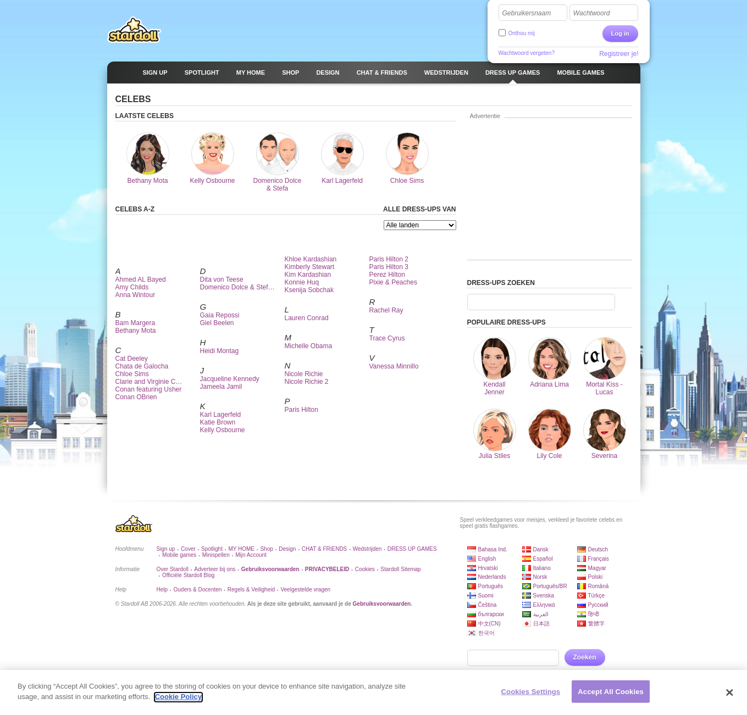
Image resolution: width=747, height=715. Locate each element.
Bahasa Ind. (492, 549)
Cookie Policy (178, 701)
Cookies (365, 569)
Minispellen (216, 555)
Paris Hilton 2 (388, 259)
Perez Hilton (387, 274)
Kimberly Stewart (310, 267)
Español (543, 559)
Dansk (541, 549)
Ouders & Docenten (198, 589)
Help (162, 589)
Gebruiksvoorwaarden (382, 604)
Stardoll (134, 29)
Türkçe (596, 596)
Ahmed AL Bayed (140, 279)
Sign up (166, 549)
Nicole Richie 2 (307, 382)
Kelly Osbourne (222, 430)
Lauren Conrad (307, 318)
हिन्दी (593, 614)
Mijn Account (251, 555)
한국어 (486, 633)
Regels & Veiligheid (251, 589)
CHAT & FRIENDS (324, 549)
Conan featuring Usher (148, 389)
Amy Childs (132, 287)
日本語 (541, 624)
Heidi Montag (219, 351)
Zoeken (584, 657)
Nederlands (492, 577)
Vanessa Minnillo (394, 366)
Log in (620, 33)
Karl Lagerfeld (220, 414)
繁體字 (596, 624)
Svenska (543, 596)
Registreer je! (618, 54)
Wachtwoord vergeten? (527, 53)
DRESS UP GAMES (412, 549)
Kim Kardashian (308, 274)
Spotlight (212, 549)
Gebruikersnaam (526, 13)
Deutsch (598, 549)
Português (490, 586)
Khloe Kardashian (311, 259)
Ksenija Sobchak (309, 290)
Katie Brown (218, 422)
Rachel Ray (386, 310)
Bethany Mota (135, 330)
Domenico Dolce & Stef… (237, 287)
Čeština (487, 605)
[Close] (730, 697)
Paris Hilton (301, 410)
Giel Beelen (217, 323)
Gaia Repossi (220, 315)
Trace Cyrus (387, 338)
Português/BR (550, 586)
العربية (541, 614)
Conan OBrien (136, 397)
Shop (266, 549)
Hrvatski (488, 568)
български (491, 614)
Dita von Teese (222, 279)
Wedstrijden (367, 549)
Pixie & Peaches (393, 282)
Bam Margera (135, 323)
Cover (188, 549)
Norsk (540, 577)
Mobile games (179, 555)
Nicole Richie (304, 374)
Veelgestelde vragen (305, 589)
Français (598, 559)
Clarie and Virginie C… (148, 382)
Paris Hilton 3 (388, 267)
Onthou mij (521, 33)
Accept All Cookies (611, 696)
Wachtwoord (591, 13)
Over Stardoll (173, 569)
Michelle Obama (309, 346)
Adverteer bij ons (214, 569)
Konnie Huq (302, 282)
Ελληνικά (544, 605)
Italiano (542, 568)
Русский (598, 605)
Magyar (597, 568)
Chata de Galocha (142, 366)
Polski (595, 577)
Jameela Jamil (221, 386)
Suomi (486, 596)
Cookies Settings (531, 696)
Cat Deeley (131, 358)
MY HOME (241, 549)
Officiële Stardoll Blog (188, 575)
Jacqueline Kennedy (229, 379)
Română (598, 586)
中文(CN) (489, 624)
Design (287, 549)
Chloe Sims (132, 374)
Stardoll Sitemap (400, 569)
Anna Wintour (135, 295)
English (487, 559)
